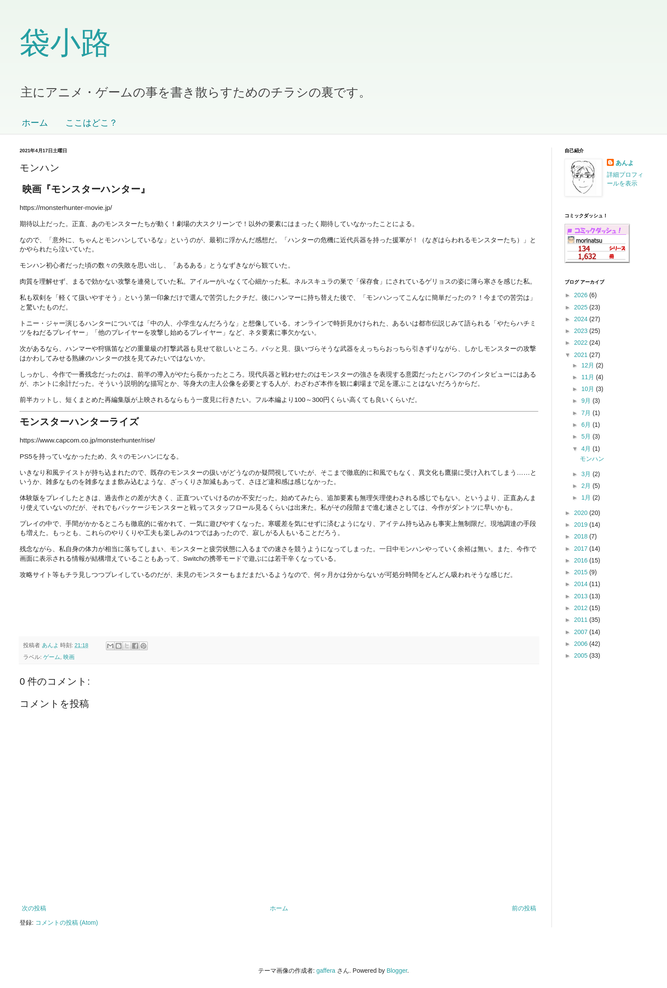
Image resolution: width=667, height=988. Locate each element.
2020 (581, 512)
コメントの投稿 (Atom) (66, 922)
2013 (581, 596)
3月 (586, 473)
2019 (581, 524)
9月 (586, 400)
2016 (581, 560)
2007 (581, 631)
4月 (586, 448)
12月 (588, 365)
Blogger (397, 970)
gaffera (325, 970)
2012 (581, 607)
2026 (581, 295)
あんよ (625, 162)
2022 (581, 342)
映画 (69, 657)
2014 (581, 583)
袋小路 (65, 43)
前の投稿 (524, 908)
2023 (581, 330)
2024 (581, 319)
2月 (586, 485)
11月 (588, 377)
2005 (581, 655)
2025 (581, 307)
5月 (586, 436)
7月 (586, 412)
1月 (586, 497)
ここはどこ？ (91, 122)
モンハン (592, 458)
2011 (581, 619)
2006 (581, 643)
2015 (581, 572)
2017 (581, 548)
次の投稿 (34, 908)
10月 (588, 388)
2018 (581, 536)
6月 (586, 424)
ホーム (35, 122)
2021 (581, 354)
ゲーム (51, 657)
